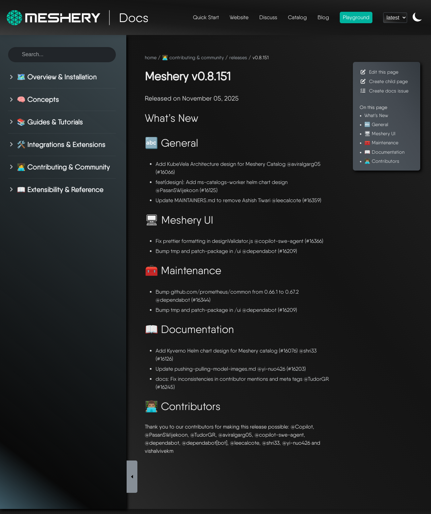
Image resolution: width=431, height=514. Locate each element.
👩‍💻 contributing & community (193, 57)
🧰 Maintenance (381, 142)
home (151, 57)
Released (158, 98)
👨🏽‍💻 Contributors (381, 161)
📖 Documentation (384, 152)
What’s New (376, 115)
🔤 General (376, 124)
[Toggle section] (12, 77)
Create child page (384, 81)
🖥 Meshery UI (379, 133)
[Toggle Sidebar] (132, 419)
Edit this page (379, 72)
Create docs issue (384, 91)
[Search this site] (62, 54)
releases (238, 57)
